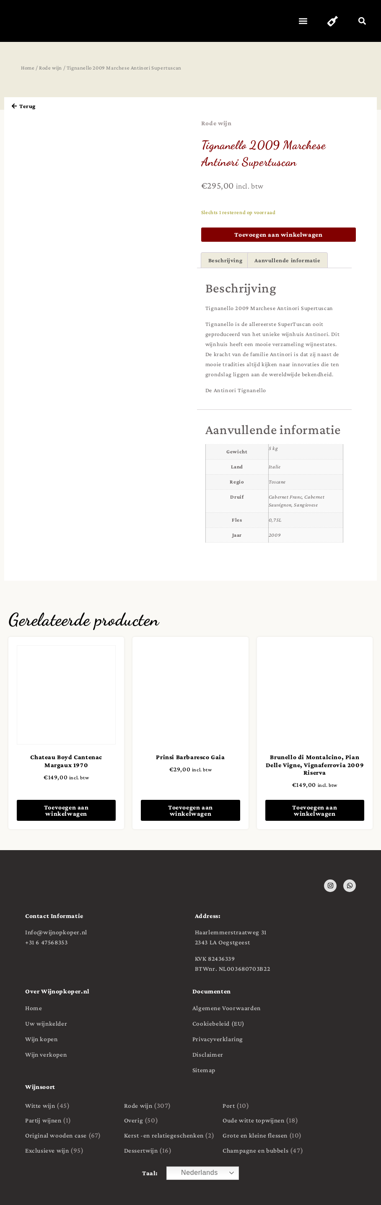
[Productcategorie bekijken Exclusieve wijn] (70, 1150)
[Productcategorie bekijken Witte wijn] (70, 1105)
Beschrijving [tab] (225, 260)
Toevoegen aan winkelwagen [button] (66, 810)
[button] (301, 21)
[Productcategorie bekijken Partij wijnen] (70, 1120)
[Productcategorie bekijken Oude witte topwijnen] (268, 1120)
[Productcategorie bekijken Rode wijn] (169, 1105)
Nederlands (193, 1173)
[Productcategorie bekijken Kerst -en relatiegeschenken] (169, 1135)
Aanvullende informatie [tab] (287, 260)
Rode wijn (50, 68)
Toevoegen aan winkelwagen (278, 234)
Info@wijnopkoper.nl (56, 932)
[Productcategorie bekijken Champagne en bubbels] (268, 1150)
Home (27, 68)
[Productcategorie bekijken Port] (268, 1105)
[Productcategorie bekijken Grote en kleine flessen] (268, 1135)
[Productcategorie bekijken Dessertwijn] (169, 1150)
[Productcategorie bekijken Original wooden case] (70, 1135)
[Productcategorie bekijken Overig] (169, 1120)
